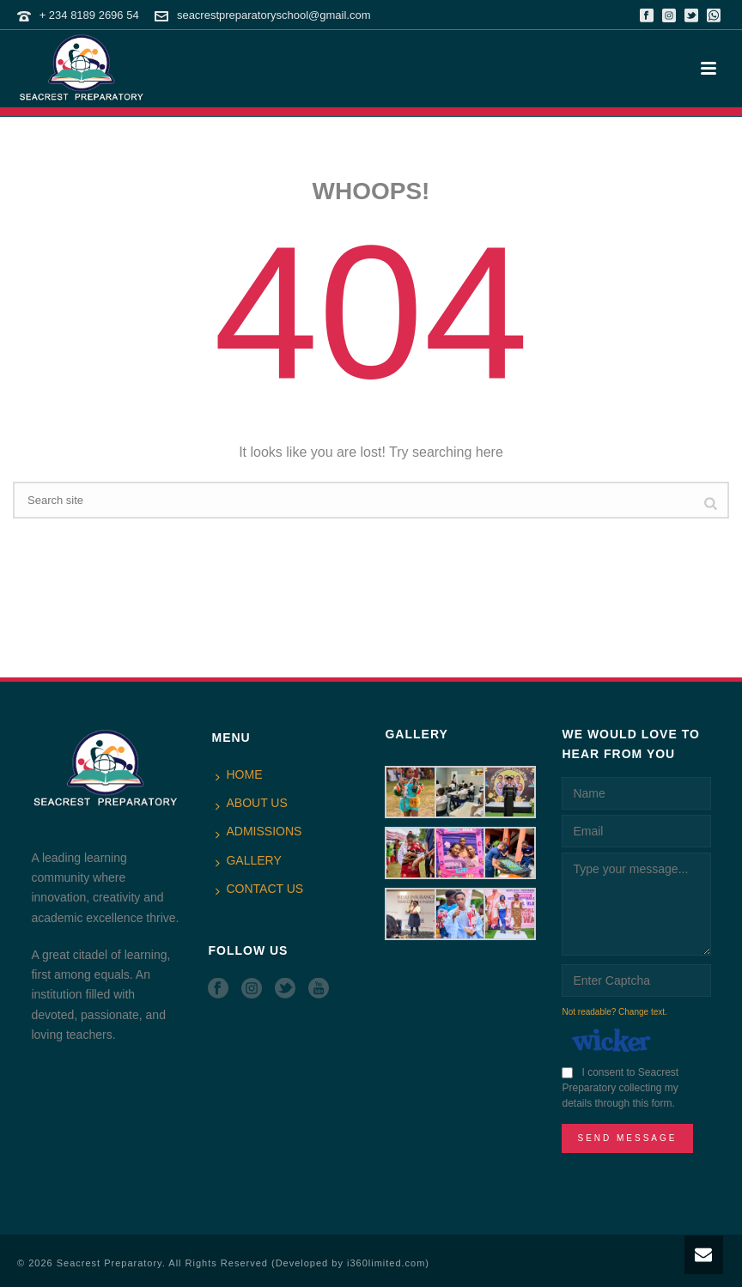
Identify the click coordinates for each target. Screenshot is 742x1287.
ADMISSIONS (258, 832)
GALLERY (248, 861)
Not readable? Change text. (614, 1012)
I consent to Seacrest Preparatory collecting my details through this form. (620, 1087)
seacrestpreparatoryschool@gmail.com (274, 15)
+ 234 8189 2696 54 (89, 15)
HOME (239, 775)
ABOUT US (251, 803)
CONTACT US (259, 889)
